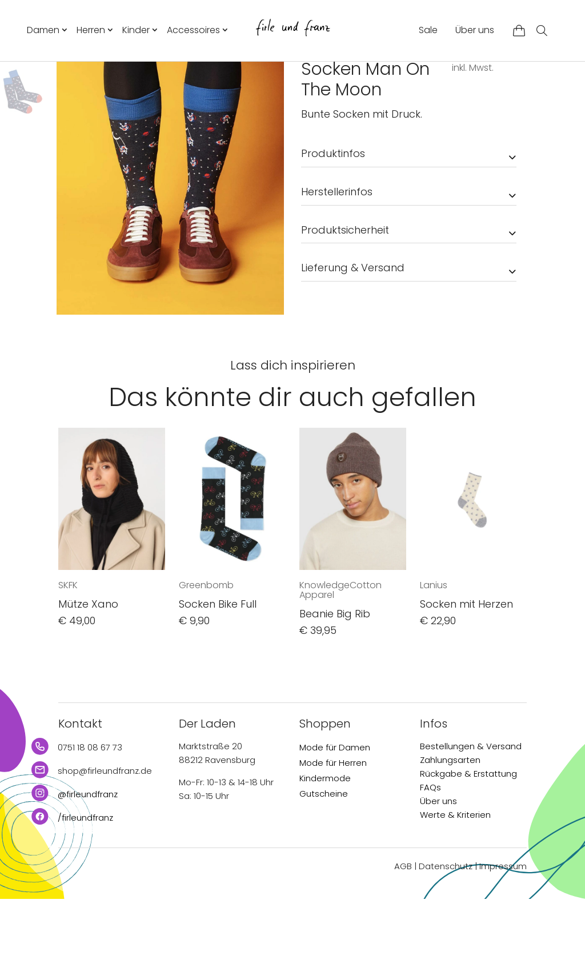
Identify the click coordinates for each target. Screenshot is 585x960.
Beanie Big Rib (334, 675)
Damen (43, 30)
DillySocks (325, 104)
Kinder (136, 30)
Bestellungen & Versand (471, 808)
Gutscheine (323, 855)
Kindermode (325, 840)
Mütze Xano (88, 665)
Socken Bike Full (218, 665)
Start (310, 81)
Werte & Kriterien (455, 876)
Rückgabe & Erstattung (468, 835)
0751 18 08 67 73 (90, 809)
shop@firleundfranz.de (105, 832)
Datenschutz (445, 928)
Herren (91, 30)
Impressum (503, 928)
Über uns (474, 30)
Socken (401, 81)
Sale (428, 30)
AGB (403, 928)
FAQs (430, 849)
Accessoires (193, 30)
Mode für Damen (334, 809)
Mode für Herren (333, 824)
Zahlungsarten (450, 822)
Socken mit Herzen (466, 665)
